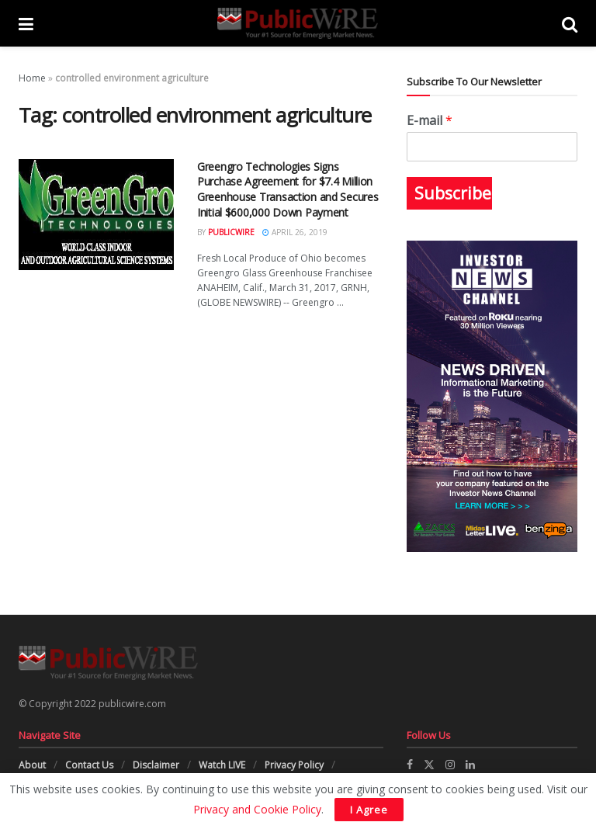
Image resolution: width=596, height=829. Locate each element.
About (32, 765)
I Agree (369, 810)
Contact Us (89, 765)
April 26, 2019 (294, 232)
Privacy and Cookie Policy (257, 809)
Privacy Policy (294, 765)
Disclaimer (156, 765)
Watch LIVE (222, 765)
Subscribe (452, 193)
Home (32, 78)
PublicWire (231, 232)
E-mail (429, 121)
